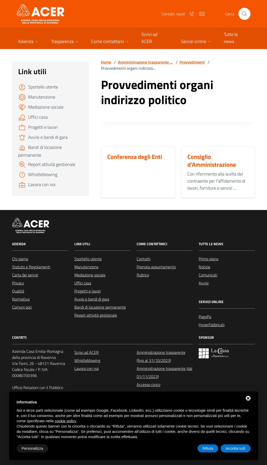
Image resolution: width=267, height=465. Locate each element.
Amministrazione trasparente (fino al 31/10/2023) (161, 356)
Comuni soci (22, 307)
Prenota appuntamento (156, 267)
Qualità (18, 291)
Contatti (143, 259)
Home (106, 62)
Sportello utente (88, 259)
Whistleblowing (87, 360)
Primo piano (208, 259)
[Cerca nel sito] (244, 14)
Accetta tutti (235, 448)
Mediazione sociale (89, 275)
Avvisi (203, 283)
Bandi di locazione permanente (100, 307)
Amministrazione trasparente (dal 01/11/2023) (164, 372)
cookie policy (65, 421)
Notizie (204, 267)
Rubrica (143, 275)
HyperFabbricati (212, 325)
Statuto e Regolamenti (31, 267)
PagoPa (205, 317)
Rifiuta (207, 448)
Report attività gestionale (95, 315)
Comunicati (208, 275)
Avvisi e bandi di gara (91, 299)
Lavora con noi (86, 368)
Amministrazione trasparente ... (145, 62)
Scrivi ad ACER (86, 352)
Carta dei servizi (25, 275)
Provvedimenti (192, 62)
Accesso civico (148, 385)
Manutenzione (86, 267)
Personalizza (32, 448)
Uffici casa (82, 283)
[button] (28, 42)
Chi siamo (20, 259)
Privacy (18, 283)
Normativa (21, 299)
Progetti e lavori (87, 291)
